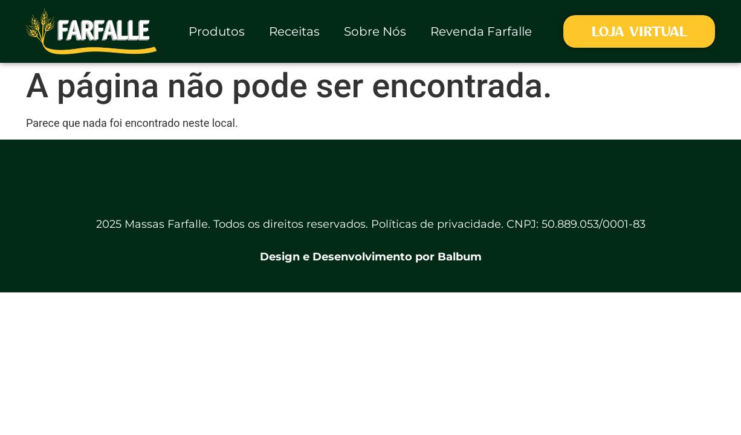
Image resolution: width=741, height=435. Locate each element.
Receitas (294, 31)
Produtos (217, 31)
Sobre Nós (375, 31)
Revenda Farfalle (481, 31)
